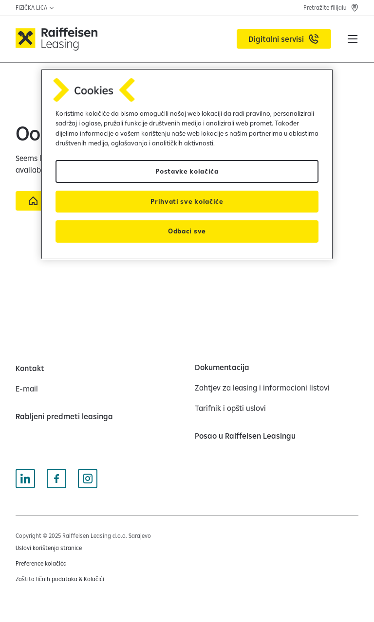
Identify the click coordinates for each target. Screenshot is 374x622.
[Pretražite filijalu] (330, 8)
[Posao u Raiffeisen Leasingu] (245, 436)
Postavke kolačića (187, 171)
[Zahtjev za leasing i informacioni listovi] (262, 387)
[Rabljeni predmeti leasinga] (64, 416)
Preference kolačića (41, 563)
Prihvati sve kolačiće (186, 201)
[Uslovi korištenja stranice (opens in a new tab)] (49, 548)
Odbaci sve (187, 231)
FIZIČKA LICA (35, 7)
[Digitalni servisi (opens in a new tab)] (284, 39)
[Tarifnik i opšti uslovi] (230, 408)
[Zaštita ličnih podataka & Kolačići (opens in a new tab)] (60, 579)
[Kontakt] (30, 368)
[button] (352, 39)
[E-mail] (27, 388)
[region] (187, 164)
